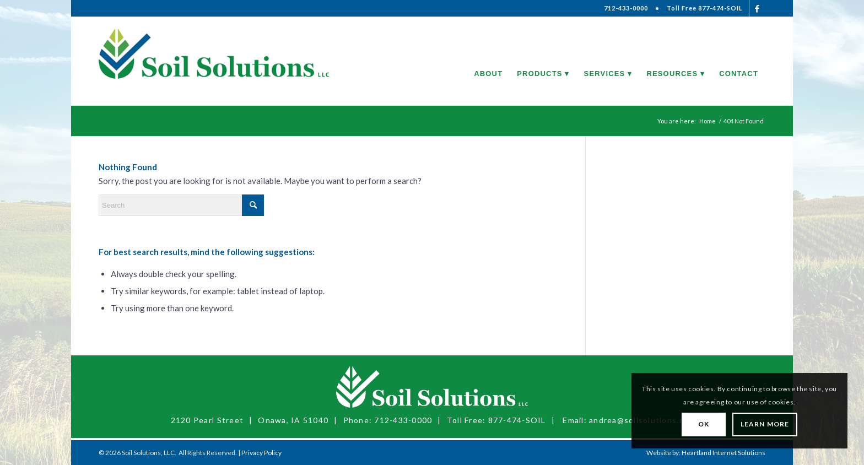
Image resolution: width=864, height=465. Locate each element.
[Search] (181, 205)
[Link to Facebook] (757, 8)
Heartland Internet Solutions (723, 452)
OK (703, 424)
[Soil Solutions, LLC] (214, 61)
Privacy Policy (261, 452)
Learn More (765, 424)
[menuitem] (488, 61)
